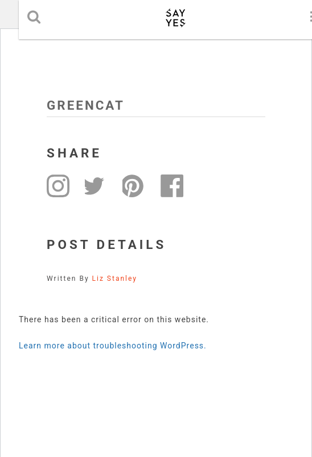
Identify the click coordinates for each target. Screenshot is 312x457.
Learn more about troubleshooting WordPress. (113, 345)
